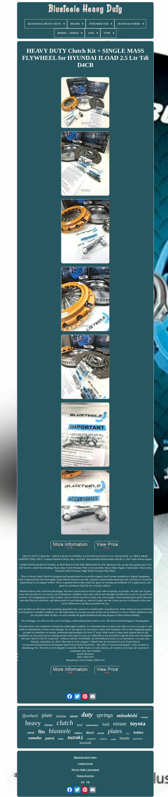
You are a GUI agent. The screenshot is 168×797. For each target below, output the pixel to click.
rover (31, 732)
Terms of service (85, 775)
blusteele (60, 731)
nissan (119, 724)
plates (115, 731)
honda (124, 738)
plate (47, 715)
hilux (128, 734)
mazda (100, 733)
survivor (137, 738)
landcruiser (92, 725)
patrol (49, 738)
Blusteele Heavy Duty (85, 757)
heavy (33, 723)
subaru (78, 733)
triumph (144, 717)
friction (49, 725)
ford (105, 724)
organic (91, 738)
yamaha (34, 738)
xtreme (61, 716)
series (113, 739)
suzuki (75, 737)
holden (138, 732)
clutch (65, 723)
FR (88, 781)
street (74, 716)
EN (82, 781)
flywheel (30, 715)
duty (87, 714)
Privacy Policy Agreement (85, 769)
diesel (90, 732)
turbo (60, 738)
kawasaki (85, 742)
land (79, 725)
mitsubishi (127, 715)
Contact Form (85, 763)
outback (103, 738)
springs (104, 715)
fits (41, 731)
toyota (138, 723)
